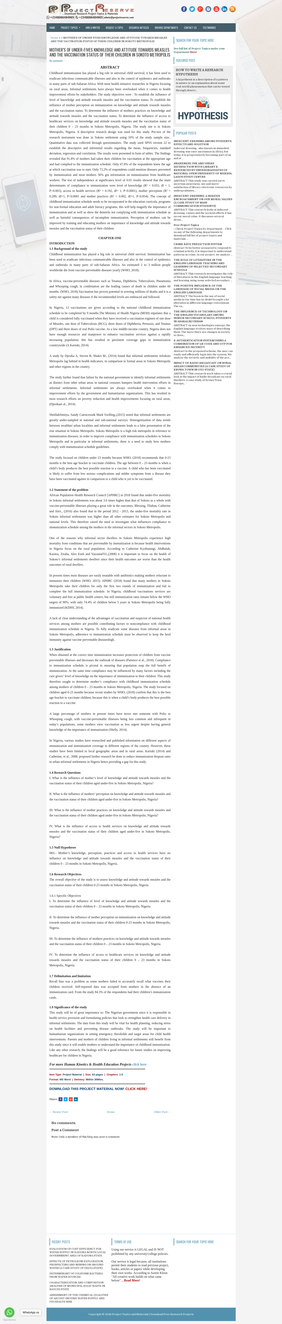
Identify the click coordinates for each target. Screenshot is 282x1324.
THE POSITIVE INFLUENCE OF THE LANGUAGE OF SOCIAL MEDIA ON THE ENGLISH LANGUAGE (200, 289)
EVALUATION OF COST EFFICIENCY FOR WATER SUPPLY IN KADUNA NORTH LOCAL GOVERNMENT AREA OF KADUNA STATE (77, 1252)
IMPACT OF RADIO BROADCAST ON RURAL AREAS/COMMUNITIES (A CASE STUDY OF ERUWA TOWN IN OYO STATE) (203, 366)
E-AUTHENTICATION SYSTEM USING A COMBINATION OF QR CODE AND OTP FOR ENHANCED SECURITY (203, 344)
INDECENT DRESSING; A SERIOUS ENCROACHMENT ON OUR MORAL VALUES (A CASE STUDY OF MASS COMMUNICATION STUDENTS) (203, 200)
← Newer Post (58, 1111)
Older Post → (162, 1111)
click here (139, 1064)
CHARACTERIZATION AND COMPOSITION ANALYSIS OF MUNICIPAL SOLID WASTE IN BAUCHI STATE (77, 1286)
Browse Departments (166, 28)
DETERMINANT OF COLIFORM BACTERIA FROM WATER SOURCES (76, 1275)
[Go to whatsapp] (9, 1312)
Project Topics (72, 26)
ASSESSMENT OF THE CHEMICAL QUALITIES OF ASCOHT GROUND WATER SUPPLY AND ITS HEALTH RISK (78, 1298)
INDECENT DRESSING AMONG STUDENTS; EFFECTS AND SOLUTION (203, 143)
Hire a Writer (93, 28)
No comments (56, 61)
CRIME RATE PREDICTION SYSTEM (198, 244)
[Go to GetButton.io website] (9, 1320)
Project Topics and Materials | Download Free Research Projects (153, 1314)
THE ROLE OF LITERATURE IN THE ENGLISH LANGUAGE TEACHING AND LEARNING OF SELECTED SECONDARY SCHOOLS (200, 264)
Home (52, 28)
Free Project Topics (186, 225)
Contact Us (190, 28)
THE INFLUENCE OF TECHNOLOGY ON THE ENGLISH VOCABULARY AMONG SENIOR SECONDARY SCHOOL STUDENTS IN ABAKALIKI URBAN (202, 316)
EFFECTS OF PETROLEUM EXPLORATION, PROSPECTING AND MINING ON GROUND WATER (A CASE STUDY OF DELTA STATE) (76, 1264)
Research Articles (139, 28)
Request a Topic (114, 28)
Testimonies (209, 28)
